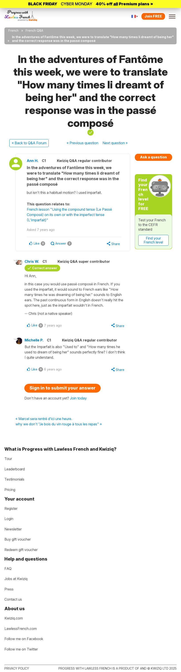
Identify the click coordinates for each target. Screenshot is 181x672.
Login (8, 518)
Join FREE (153, 16)
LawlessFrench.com (20, 628)
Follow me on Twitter (21, 649)
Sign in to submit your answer (62, 388)
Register (10, 508)
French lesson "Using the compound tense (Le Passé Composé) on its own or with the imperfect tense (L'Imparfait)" (69, 214)
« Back (29, 143)
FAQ (8, 568)
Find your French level (153, 240)
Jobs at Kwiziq (15, 579)
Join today (78, 398)
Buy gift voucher (17, 539)
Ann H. (33, 160)
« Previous (82, 143)
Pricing (9, 489)
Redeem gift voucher (21, 549)
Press (8, 589)
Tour (8, 458)
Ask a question (153, 157)
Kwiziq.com (13, 618)
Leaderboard (14, 469)
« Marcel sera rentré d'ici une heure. (43, 419)
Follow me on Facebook (23, 639)
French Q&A (34, 30)
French (13, 30)
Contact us (13, 599)
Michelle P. (34, 340)
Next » (115, 143)
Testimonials (14, 479)
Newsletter (13, 529)
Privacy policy (16, 668)
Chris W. (32, 261)
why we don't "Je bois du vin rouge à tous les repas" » (58, 424)
